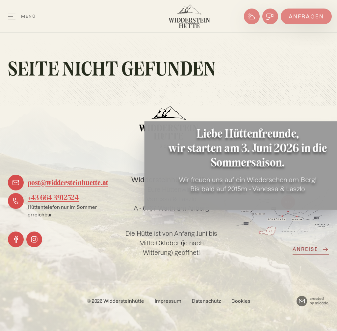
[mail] (58, 182)
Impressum (168, 301)
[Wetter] (252, 16)
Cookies (240, 301)
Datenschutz (206, 301)
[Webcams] (270, 16)
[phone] (58, 205)
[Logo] (189, 16)
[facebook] (16, 239)
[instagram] (34, 239)
